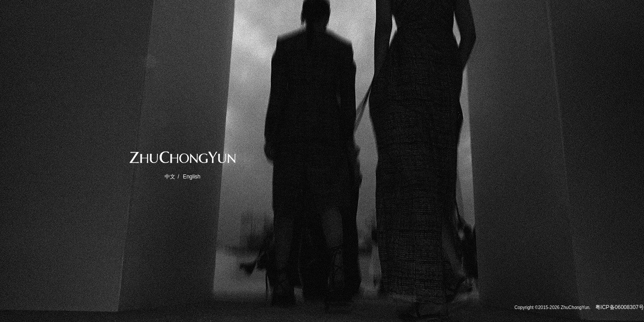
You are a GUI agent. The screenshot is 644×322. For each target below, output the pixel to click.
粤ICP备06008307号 (619, 307)
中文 (170, 177)
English (191, 177)
